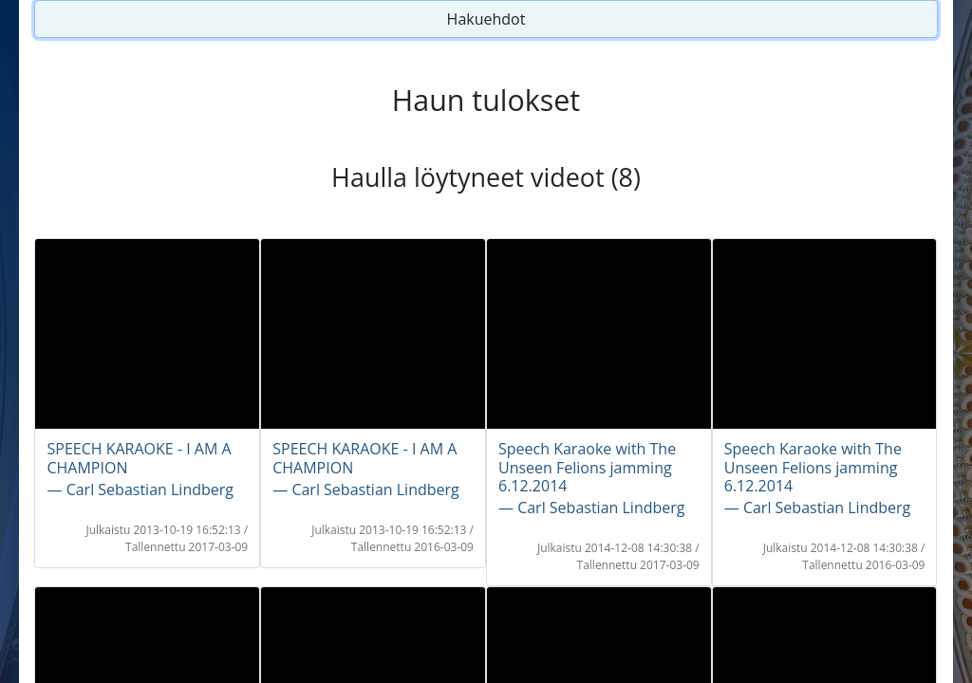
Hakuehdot (486, 19)
